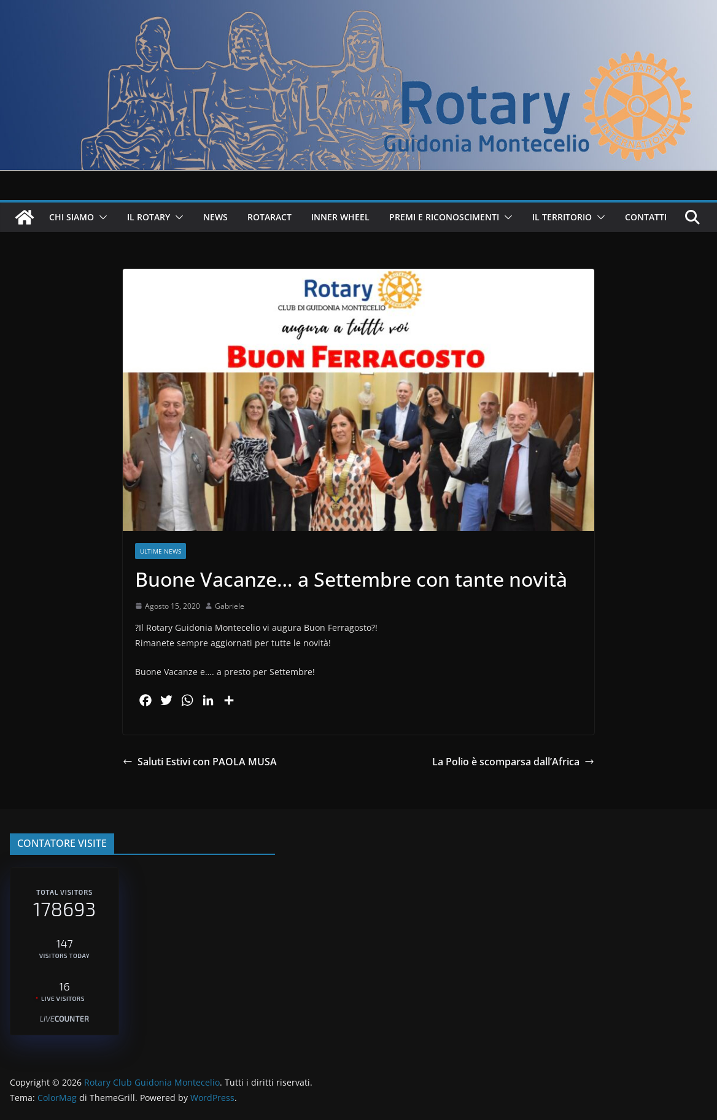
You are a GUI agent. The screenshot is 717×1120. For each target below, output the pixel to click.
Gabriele (229, 606)
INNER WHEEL (340, 217)
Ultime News (160, 551)
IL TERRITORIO (562, 217)
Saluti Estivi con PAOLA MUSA (200, 761)
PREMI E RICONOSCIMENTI (444, 217)
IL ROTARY (148, 217)
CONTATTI (646, 217)
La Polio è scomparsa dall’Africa (513, 761)
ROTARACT (269, 217)
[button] (100, 217)
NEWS (215, 217)
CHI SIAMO (71, 217)
